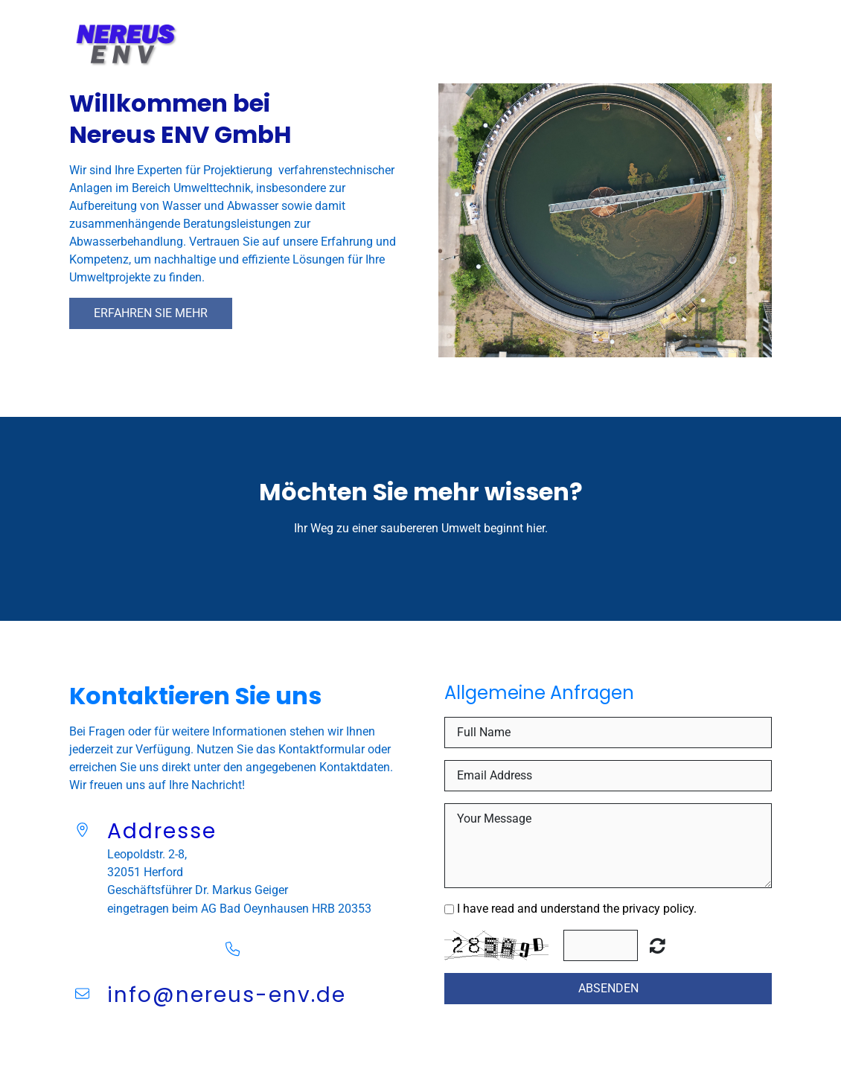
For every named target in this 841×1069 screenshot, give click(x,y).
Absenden (608, 988)
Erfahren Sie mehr (151, 313)
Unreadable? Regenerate (657, 945)
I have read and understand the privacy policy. (577, 909)
